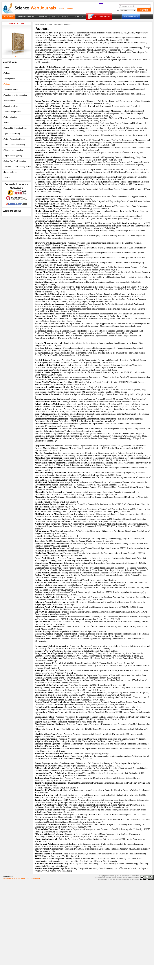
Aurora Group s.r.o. (33, 878)
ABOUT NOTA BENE (26, 16)
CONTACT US (78, 16)
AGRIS (6, 178)
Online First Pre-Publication (14, 161)
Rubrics (6, 73)
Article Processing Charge (14, 139)
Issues (6, 68)
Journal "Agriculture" (54, 24)
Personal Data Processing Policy (17, 167)
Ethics (6, 123)
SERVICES (43, 16)
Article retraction (10, 117)
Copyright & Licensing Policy (15, 128)
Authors (6, 84)
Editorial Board (9, 101)
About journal (9, 79)
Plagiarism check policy (13, 150)
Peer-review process (12, 112)
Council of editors (10, 106)
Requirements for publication (15, 95)
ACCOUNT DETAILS (60, 16)
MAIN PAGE (8, 16)
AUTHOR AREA (102, 16)
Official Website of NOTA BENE (13, 878)
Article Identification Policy (14, 145)
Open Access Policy (11, 134)
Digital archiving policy (12, 156)
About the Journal (10, 90)
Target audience (10, 172)
